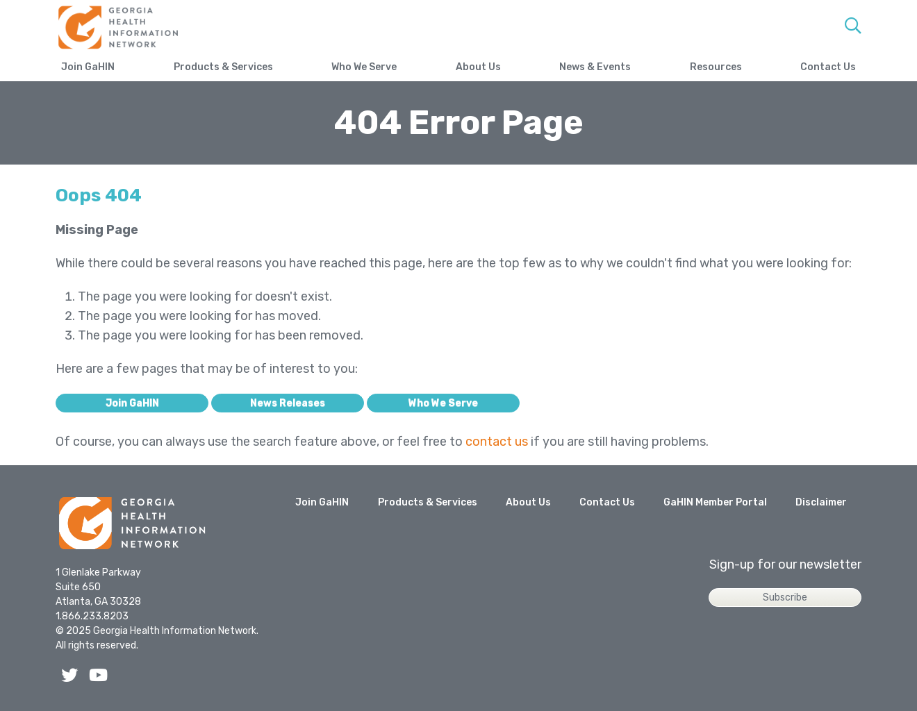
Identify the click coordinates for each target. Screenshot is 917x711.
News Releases (287, 403)
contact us (496, 441)
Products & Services (223, 67)
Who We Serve (364, 67)
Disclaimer (821, 502)
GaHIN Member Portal (715, 502)
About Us (478, 67)
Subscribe (785, 597)
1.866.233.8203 (92, 616)
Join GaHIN (88, 67)
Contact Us (828, 67)
